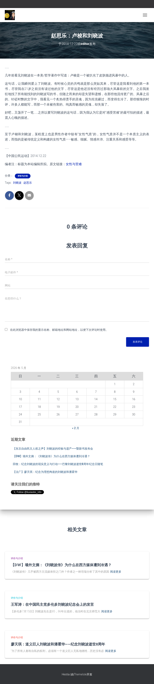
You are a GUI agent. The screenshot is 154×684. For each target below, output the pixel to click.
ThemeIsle (80, 674)
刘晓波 (17, 182)
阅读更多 (115, 571)
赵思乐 (27, 182)
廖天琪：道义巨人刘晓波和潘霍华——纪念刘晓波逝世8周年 (58, 644)
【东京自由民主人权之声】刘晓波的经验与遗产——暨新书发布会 (53, 448)
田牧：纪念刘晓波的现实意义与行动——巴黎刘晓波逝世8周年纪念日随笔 (58, 464)
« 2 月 (75, 428)
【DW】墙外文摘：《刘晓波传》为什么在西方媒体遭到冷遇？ (51, 456)
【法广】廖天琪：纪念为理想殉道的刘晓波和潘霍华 (45, 471)
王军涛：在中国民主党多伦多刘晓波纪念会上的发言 (52, 604)
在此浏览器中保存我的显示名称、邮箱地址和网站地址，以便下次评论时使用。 (59, 329)
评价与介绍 (23, 176)
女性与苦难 (74, 164)
